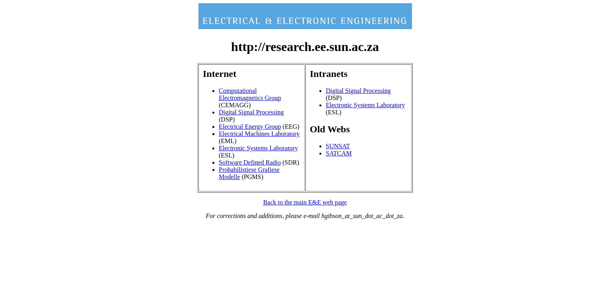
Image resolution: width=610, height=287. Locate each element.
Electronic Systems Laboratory (258, 148)
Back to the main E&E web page (305, 202)
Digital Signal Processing (251, 112)
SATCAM (339, 153)
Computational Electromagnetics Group (250, 94)
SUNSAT (338, 146)
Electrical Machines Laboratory (259, 133)
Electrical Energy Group (250, 126)
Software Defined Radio (250, 162)
